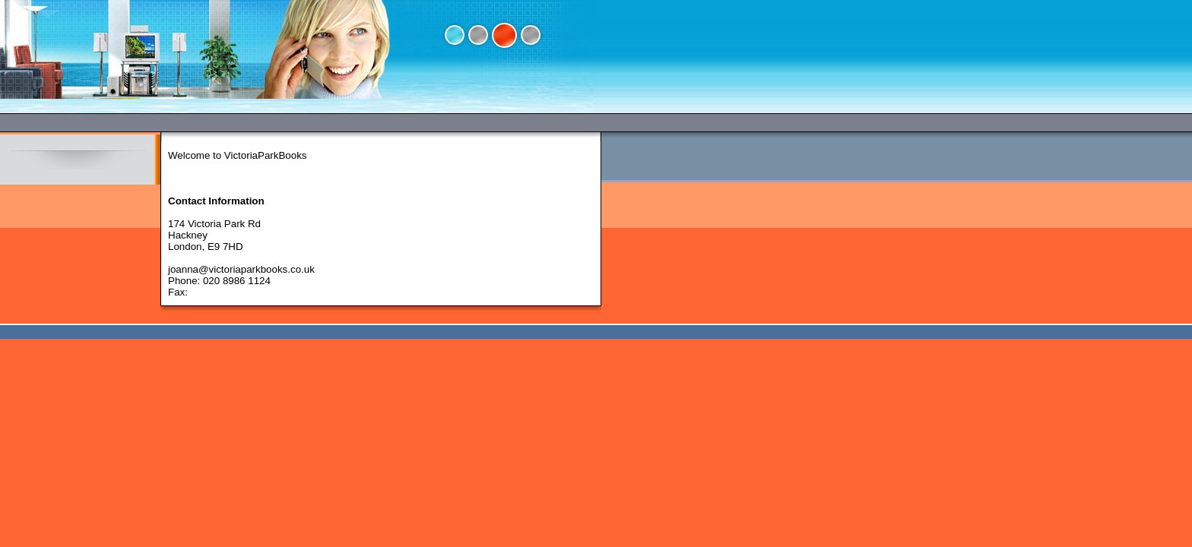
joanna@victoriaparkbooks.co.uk (241, 269)
